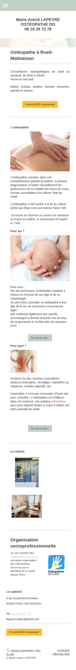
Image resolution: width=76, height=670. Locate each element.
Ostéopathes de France (24, 556)
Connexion (63, 650)
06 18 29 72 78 (21, 613)
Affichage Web (61, 653)
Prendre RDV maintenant (40, 104)
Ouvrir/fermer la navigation (38, 5)
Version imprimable (20, 650)
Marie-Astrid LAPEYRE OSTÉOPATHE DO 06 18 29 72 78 (38, 24)
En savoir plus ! (40, 337)
